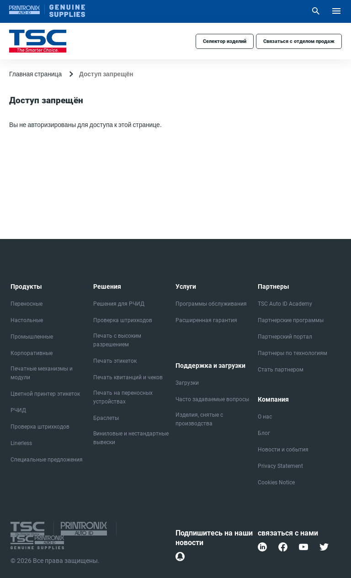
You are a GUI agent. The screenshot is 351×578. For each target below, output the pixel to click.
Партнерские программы (291, 320)
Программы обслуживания (211, 304)
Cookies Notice (276, 482)
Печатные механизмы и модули (42, 373)
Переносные (27, 304)
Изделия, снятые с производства (199, 419)
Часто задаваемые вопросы (212, 399)
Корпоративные (32, 353)
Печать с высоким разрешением (117, 340)
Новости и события (283, 449)
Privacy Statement (280, 466)
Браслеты (106, 418)
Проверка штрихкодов (40, 427)
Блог (264, 433)
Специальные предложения (47, 459)
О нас (265, 417)
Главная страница (35, 74)
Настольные (27, 320)
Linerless (21, 443)
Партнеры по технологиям (292, 353)
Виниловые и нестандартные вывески (131, 437)
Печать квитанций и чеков (128, 377)
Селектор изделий (224, 41)
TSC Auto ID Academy (285, 304)
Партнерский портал (285, 337)
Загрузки (187, 383)
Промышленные (32, 337)
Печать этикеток (115, 361)
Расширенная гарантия (206, 320)
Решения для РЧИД (118, 304)
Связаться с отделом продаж (299, 41)
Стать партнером (280, 369)
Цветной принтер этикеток (45, 394)
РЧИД (18, 410)
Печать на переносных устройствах (123, 397)
